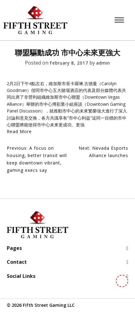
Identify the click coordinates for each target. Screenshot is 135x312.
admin (103, 63)
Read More (19, 131)
